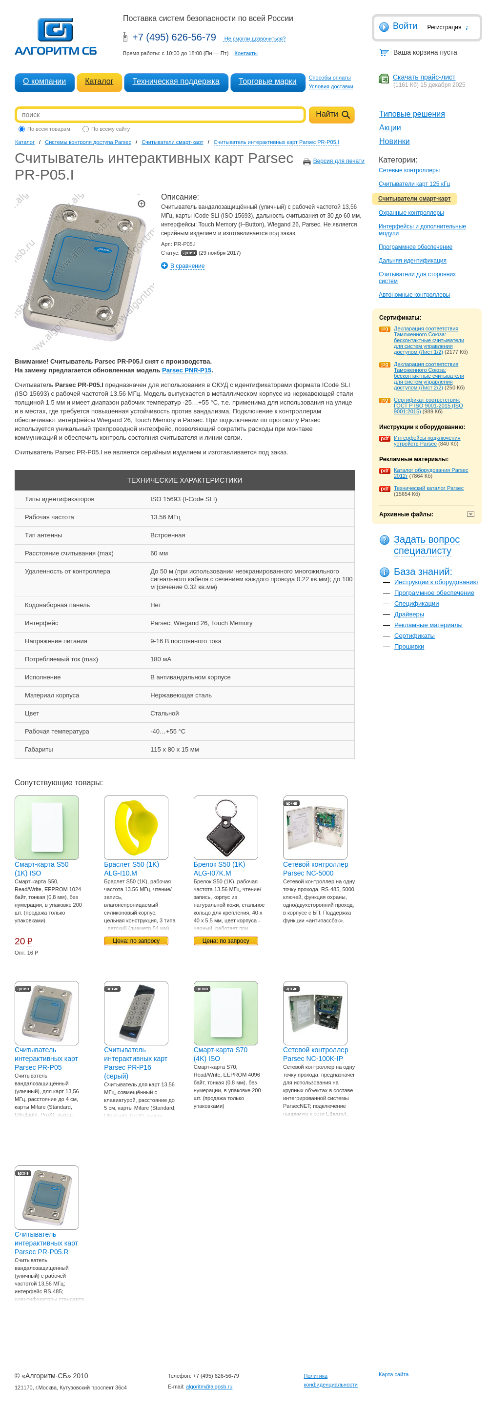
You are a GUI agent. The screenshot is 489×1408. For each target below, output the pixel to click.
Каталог (99, 81)
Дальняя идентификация (413, 260)
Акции (390, 127)
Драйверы (409, 614)
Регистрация (444, 27)
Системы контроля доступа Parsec (88, 142)
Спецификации (416, 603)
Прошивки (409, 646)
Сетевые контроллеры (409, 170)
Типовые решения (412, 114)
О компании (44, 81)
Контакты (246, 53)
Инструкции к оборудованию (436, 582)
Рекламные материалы (428, 625)
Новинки (394, 141)
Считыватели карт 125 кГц (414, 184)
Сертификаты (414, 635)
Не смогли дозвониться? (255, 38)
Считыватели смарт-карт (414, 198)
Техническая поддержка (175, 81)
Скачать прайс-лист (424, 77)
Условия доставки (331, 86)
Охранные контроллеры (411, 212)
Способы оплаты (330, 78)
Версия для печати (339, 161)
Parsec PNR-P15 (186, 370)
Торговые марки (268, 81)
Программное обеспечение (415, 247)
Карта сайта (393, 1374)
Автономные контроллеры (414, 294)
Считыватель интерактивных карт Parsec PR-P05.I (276, 142)
